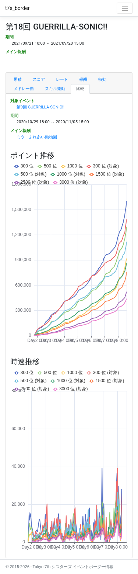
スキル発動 (55, 88)
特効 (102, 79)
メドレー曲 (24, 88)
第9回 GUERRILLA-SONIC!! (40, 107)
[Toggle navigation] (125, 8)
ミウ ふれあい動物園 (37, 137)
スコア (39, 79)
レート (62, 79)
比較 (80, 88)
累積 (18, 79)
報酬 (83, 79)
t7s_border (17, 8)
